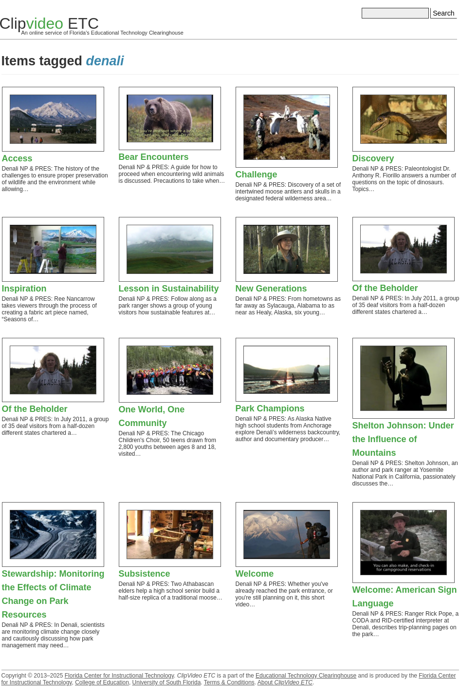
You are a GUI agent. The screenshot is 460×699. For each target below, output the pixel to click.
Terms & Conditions (229, 682)
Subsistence (144, 574)
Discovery (373, 158)
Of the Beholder (385, 288)
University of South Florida (166, 682)
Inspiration (24, 288)
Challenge (256, 174)
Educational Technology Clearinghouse (306, 675)
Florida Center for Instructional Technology (119, 675)
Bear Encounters (154, 157)
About (285, 682)
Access (17, 158)
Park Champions (270, 408)
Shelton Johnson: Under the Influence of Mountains (403, 439)
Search (443, 13)
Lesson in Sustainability (169, 288)
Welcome (255, 574)
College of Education (102, 682)
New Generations (271, 288)
